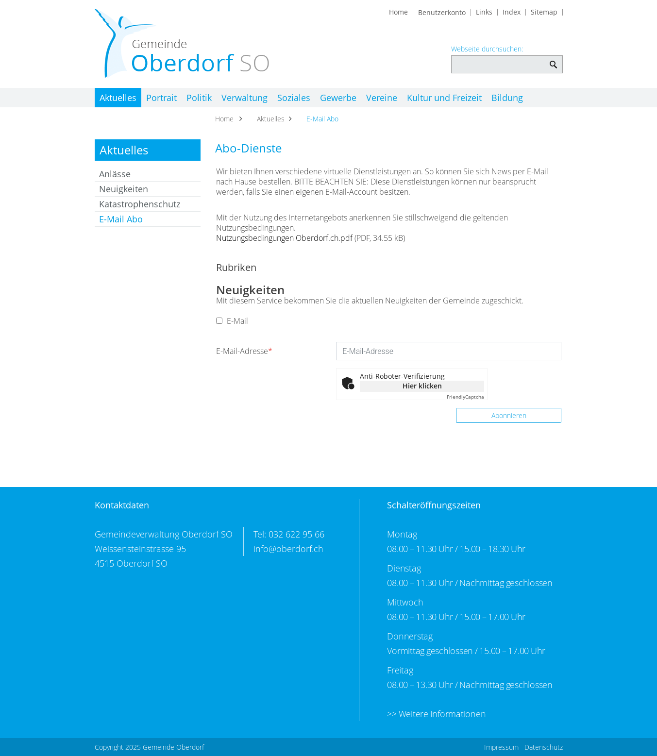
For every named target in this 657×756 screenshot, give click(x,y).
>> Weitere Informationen (436, 714)
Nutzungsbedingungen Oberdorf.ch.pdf (284, 238)
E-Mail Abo (146, 219)
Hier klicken (422, 385)
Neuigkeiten (123, 189)
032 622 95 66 (296, 534)
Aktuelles (118, 97)
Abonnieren (508, 415)
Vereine (407, 97)
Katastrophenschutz (139, 204)
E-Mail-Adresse (244, 351)
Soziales (311, 97)
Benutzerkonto (442, 12)
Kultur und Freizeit (475, 97)
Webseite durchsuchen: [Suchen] (554, 59)
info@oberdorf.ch (288, 548)
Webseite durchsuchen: (487, 49)
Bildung (542, 97)
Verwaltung (258, 97)
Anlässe (115, 174)
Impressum (501, 747)
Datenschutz (543, 747)
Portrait (166, 97)
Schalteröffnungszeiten (434, 505)
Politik (207, 97)
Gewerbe (360, 97)
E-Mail (232, 321)
